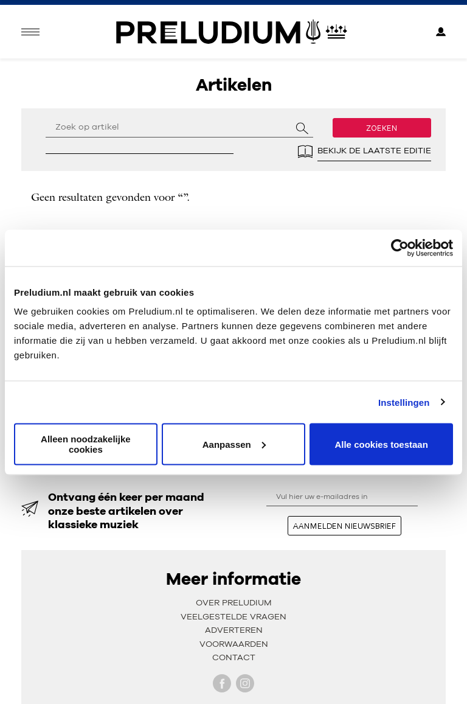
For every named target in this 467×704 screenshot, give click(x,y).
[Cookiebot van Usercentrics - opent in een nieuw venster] (400, 248)
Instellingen (404, 402)
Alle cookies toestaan (380, 444)
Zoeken (382, 127)
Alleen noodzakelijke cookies (86, 444)
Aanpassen (234, 444)
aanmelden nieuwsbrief (344, 525)
